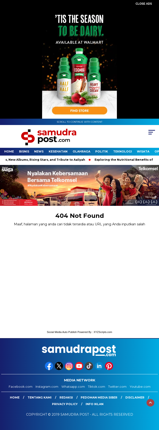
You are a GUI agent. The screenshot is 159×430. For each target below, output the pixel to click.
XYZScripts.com (103, 332)
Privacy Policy (65, 404)
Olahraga (81, 151)
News (39, 151)
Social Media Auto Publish (62, 332)
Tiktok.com (96, 386)
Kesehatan (58, 151)
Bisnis (24, 151)
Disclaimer (134, 397)
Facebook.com (20, 386)
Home (9, 151)
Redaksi (66, 397)
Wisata (143, 151)
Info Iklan (94, 404)
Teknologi (122, 151)
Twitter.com (117, 386)
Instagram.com (47, 386)
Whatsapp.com (73, 386)
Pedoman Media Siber (99, 397)
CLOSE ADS (143, 3)
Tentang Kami (40, 397)
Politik (101, 151)
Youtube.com (140, 386)
